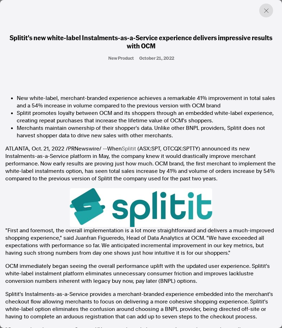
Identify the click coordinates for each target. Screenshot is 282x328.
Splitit (129, 149)
